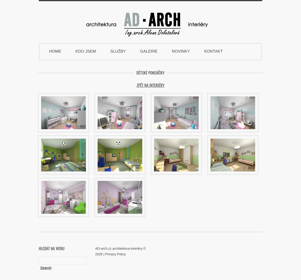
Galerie (149, 51)
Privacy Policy (115, 254)
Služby (118, 51)
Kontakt (213, 51)
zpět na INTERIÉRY (150, 85)
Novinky (181, 51)
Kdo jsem (85, 51)
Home (55, 51)
